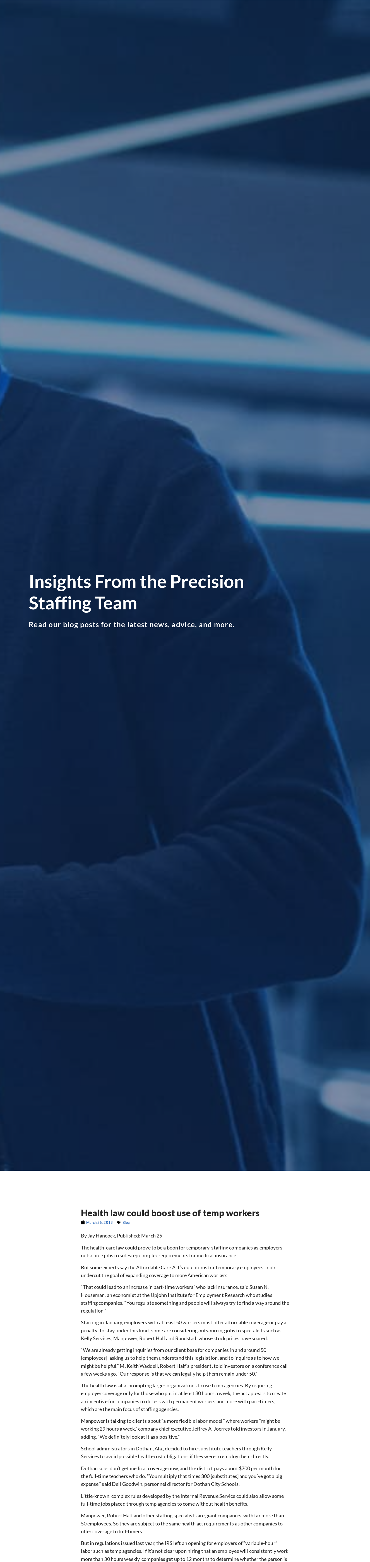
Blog (313, 17)
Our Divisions (201, 17)
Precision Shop (287, 17)
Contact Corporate (295, 26)
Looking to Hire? (156, 17)
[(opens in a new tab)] (294, 7)
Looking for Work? (106, 17)
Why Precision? (244, 17)
